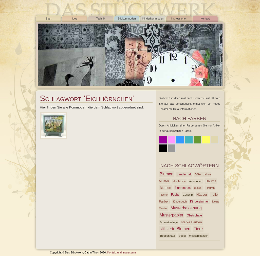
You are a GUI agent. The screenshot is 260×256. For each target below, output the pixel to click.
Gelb (206, 140)
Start (48, 18)
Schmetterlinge (169, 222)
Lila (163, 140)
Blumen (166, 174)
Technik (100, 18)
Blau (180, 140)
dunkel (198, 187)
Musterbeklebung (186, 208)
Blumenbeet (183, 188)
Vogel (182, 235)
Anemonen (195, 181)
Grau (172, 148)
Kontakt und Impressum (121, 252)
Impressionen (179, 18)
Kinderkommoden (153, 18)
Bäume (211, 181)
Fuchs (175, 194)
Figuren (210, 187)
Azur (189, 140)
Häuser (201, 194)
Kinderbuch (180, 201)
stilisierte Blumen (175, 229)
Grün (197, 140)
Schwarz (163, 148)
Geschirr (188, 194)
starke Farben (191, 222)
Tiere (198, 229)
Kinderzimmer (199, 201)
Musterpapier (171, 215)
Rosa (172, 140)
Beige (215, 140)
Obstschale (194, 215)
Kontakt (205, 18)
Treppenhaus (167, 235)
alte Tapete (179, 181)
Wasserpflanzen (198, 235)
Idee (74, 18)
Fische (164, 194)
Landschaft (184, 174)
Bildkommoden (127, 18)
